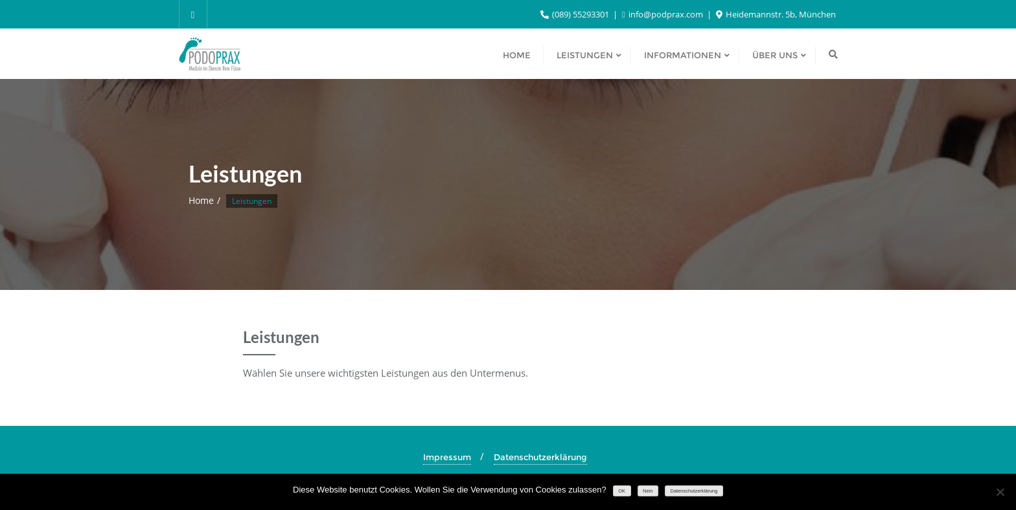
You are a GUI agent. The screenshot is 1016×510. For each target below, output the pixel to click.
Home (201, 200)
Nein (647, 491)
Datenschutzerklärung (540, 457)
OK (621, 491)
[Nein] (999, 491)
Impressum (447, 457)
